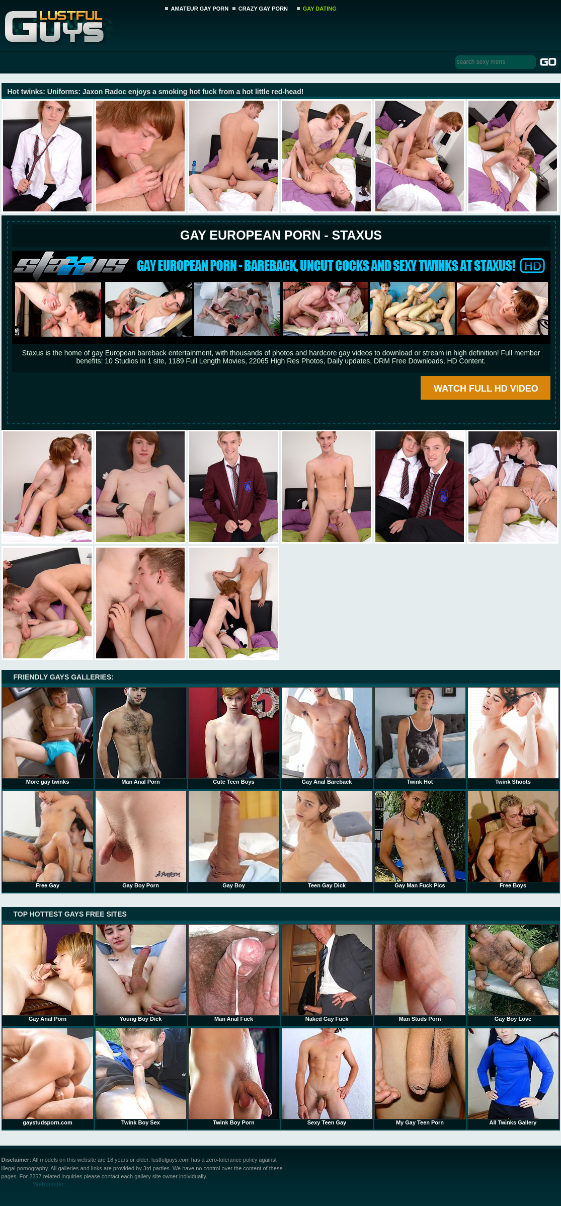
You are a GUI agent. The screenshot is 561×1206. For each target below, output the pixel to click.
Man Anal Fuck (234, 973)
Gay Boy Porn (141, 839)
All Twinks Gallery (513, 1076)
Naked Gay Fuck (327, 973)
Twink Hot (420, 736)
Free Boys (513, 839)
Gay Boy (234, 839)
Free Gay (48, 839)
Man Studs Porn (420, 973)
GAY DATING (320, 9)
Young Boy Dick (141, 973)
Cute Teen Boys (234, 736)
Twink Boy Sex (141, 1076)
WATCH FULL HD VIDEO (486, 389)
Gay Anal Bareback (327, 736)
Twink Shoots (513, 736)
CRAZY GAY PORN (263, 9)
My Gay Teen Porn (420, 1076)
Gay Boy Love (513, 973)
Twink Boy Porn (234, 1076)
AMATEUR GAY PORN (200, 9)
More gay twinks (48, 736)
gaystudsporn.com (48, 1076)
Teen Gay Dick (327, 839)
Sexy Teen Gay (327, 1076)
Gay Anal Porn (48, 973)
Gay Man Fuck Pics (420, 839)
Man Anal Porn (141, 736)
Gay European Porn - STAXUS (281, 235)
